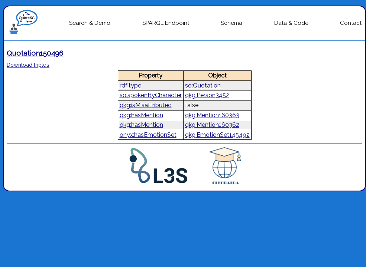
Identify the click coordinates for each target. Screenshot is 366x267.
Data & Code (291, 23)
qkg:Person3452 (207, 95)
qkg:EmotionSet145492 (217, 134)
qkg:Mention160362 (212, 124)
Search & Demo (89, 23)
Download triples (28, 65)
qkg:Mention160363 (212, 115)
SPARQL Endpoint (165, 23)
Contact (351, 23)
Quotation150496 (35, 53)
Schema (231, 23)
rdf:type (130, 85)
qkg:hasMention (141, 115)
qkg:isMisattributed (146, 105)
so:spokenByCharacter (151, 95)
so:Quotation (203, 85)
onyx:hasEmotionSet (148, 134)
